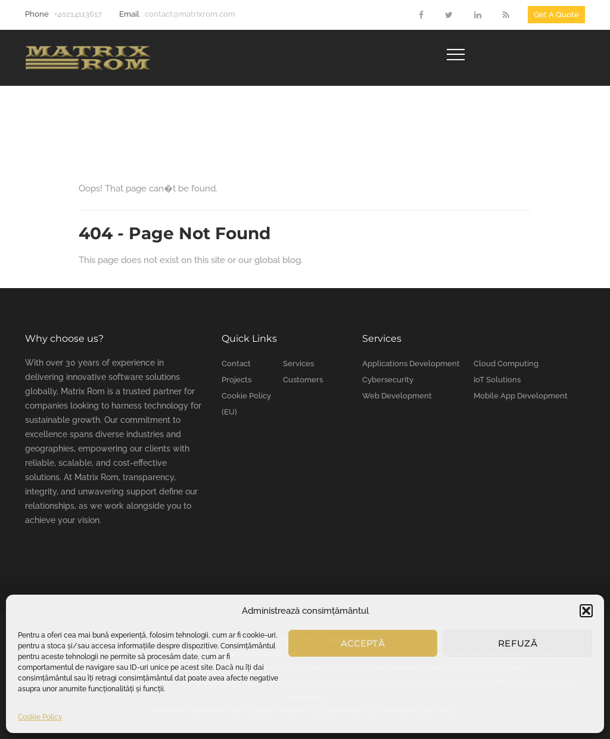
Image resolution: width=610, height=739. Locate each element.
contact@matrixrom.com (190, 14)
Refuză (517, 643)
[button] (586, 611)
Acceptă (363, 643)
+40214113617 (78, 14)
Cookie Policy (40, 717)
